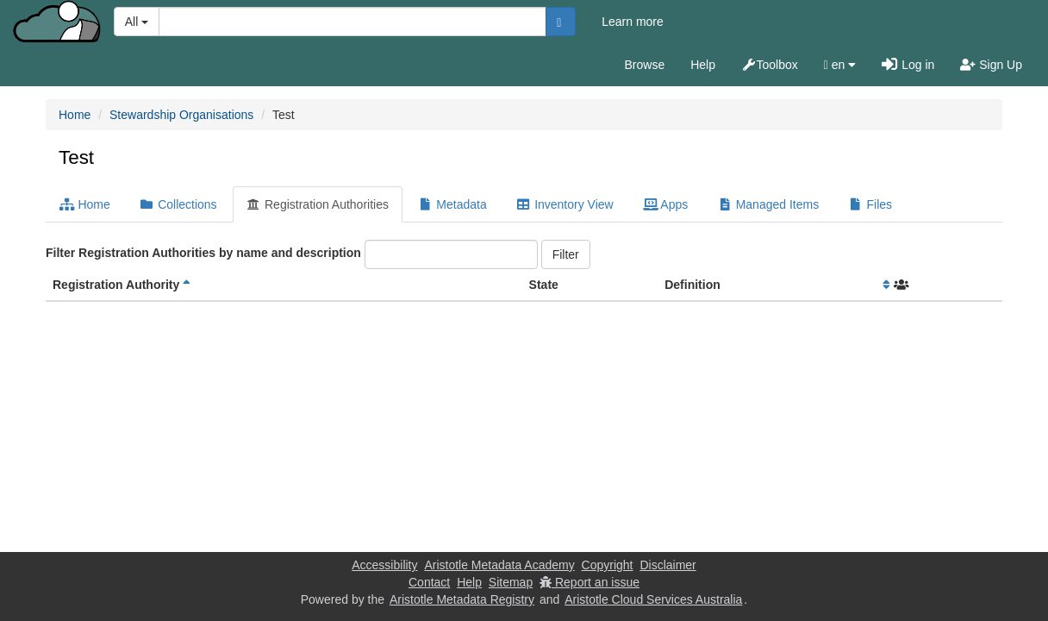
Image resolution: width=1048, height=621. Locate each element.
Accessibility (384, 565)
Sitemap (511, 582)
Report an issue (589, 582)
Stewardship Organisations (181, 115)
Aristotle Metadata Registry (462, 599)
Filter (565, 254)
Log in (908, 65)
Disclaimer (667, 565)
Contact (429, 582)
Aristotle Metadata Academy (499, 565)
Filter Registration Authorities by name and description (203, 253)
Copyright (607, 565)
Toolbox (769, 65)
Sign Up (991, 65)
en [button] (840, 65)
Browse (645, 65)
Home (74, 115)
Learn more (633, 21)
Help (702, 65)
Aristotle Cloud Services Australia (653, 599)
